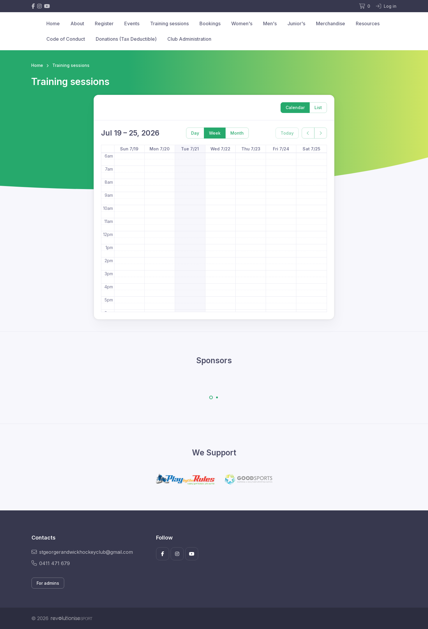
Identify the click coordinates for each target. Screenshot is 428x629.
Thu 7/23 (250, 148)
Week (215, 133)
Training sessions (169, 23)
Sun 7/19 (129, 148)
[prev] (308, 133)
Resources (368, 23)
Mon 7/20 (160, 148)
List (318, 107)
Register (104, 23)
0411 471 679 (51, 563)
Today (287, 133)
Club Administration (189, 39)
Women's (241, 23)
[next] (320, 133)
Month (237, 133)
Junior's (296, 23)
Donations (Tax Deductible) (126, 39)
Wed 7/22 (220, 148)
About (77, 23)
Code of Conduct (65, 39)
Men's (270, 23)
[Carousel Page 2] (217, 397)
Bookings (210, 23)
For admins (48, 583)
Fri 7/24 (281, 148)
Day (195, 133)
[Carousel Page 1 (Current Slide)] (211, 397)
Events (131, 23)
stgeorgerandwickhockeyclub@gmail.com (82, 552)
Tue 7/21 (190, 148)
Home (53, 23)
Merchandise (330, 23)
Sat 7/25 (311, 148)
